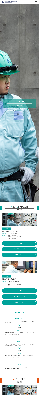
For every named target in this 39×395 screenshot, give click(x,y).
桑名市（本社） (19, 243)
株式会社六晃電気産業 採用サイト (9, 2)
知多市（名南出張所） (19, 255)
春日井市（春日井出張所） (19, 249)
